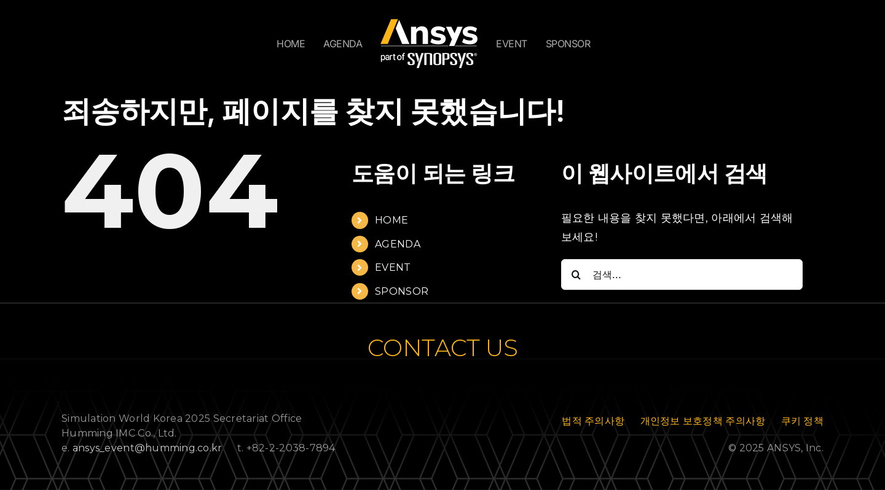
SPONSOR (401, 291)
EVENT (393, 267)
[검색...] (682, 274)
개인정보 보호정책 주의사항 (703, 421)
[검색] (576, 274)
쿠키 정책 (802, 421)
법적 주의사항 (593, 421)
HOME (391, 220)
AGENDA (397, 244)
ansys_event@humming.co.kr (147, 448)
